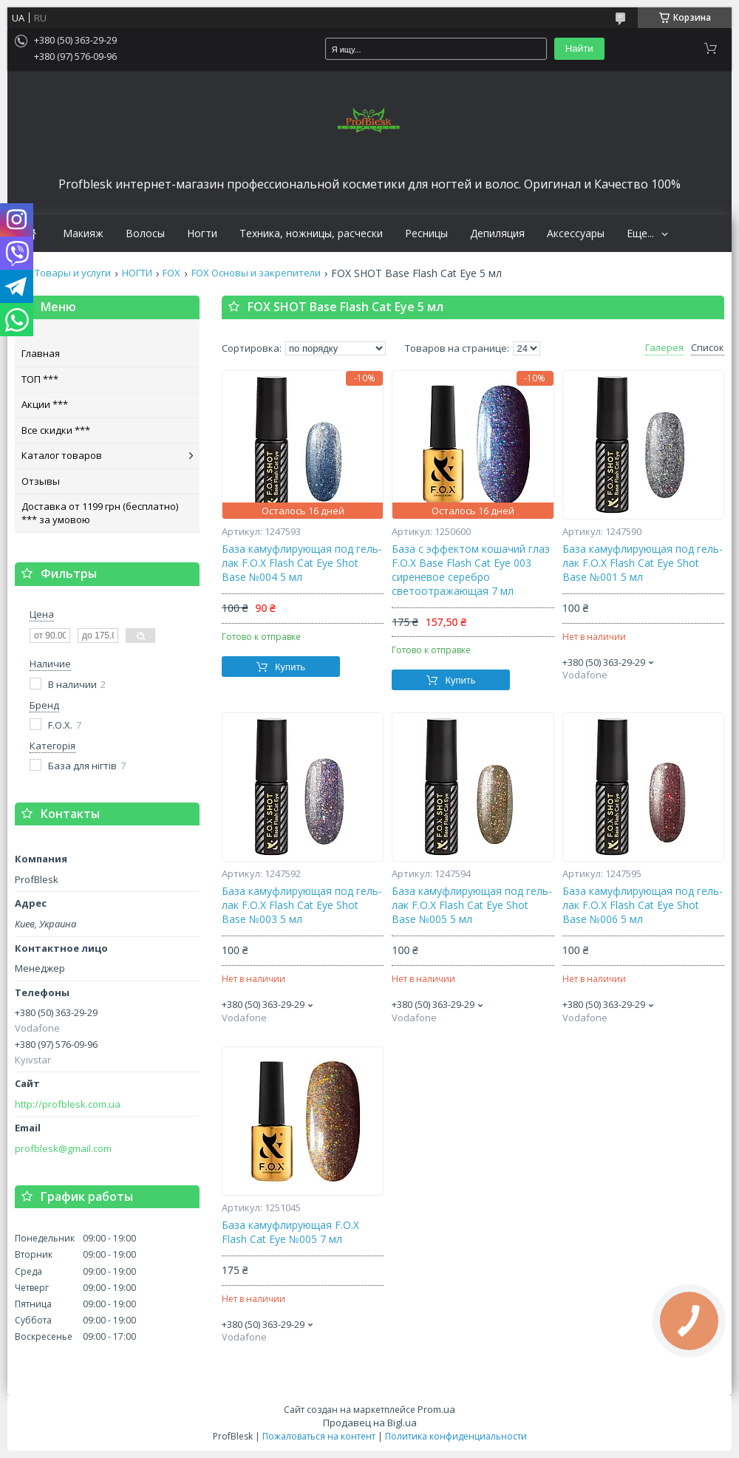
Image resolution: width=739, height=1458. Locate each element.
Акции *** (44, 404)
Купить (290, 666)
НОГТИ (137, 273)
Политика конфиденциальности (456, 1436)
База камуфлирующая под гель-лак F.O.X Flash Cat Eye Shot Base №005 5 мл (472, 905)
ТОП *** (39, 379)
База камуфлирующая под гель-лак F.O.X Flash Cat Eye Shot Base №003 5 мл (302, 905)
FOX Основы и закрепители (256, 273)
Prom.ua (436, 1409)
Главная (40, 353)
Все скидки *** (55, 430)
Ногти (202, 233)
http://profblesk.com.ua (67, 1104)
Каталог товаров (61, 455)
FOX (171, 273)
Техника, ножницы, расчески (311, 233)
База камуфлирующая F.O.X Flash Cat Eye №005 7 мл (290, 1232)
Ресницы (426, 233)
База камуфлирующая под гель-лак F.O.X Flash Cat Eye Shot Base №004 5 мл (302, 563)
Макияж (83, 233)
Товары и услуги (73, 273)
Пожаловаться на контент (318, 1436)
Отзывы (40, 481)
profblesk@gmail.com (63, 1148)
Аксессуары (576, 233)
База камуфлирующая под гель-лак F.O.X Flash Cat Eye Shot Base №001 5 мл (642, 563)
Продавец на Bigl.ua (370, 1422)
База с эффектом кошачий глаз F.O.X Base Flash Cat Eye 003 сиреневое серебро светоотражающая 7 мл (471, 570)
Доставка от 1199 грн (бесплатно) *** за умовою (99, 513)
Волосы (145, 233)
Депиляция (497, 233)
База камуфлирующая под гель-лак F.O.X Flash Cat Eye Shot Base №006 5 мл (642, 905)
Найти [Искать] (579, 48)
